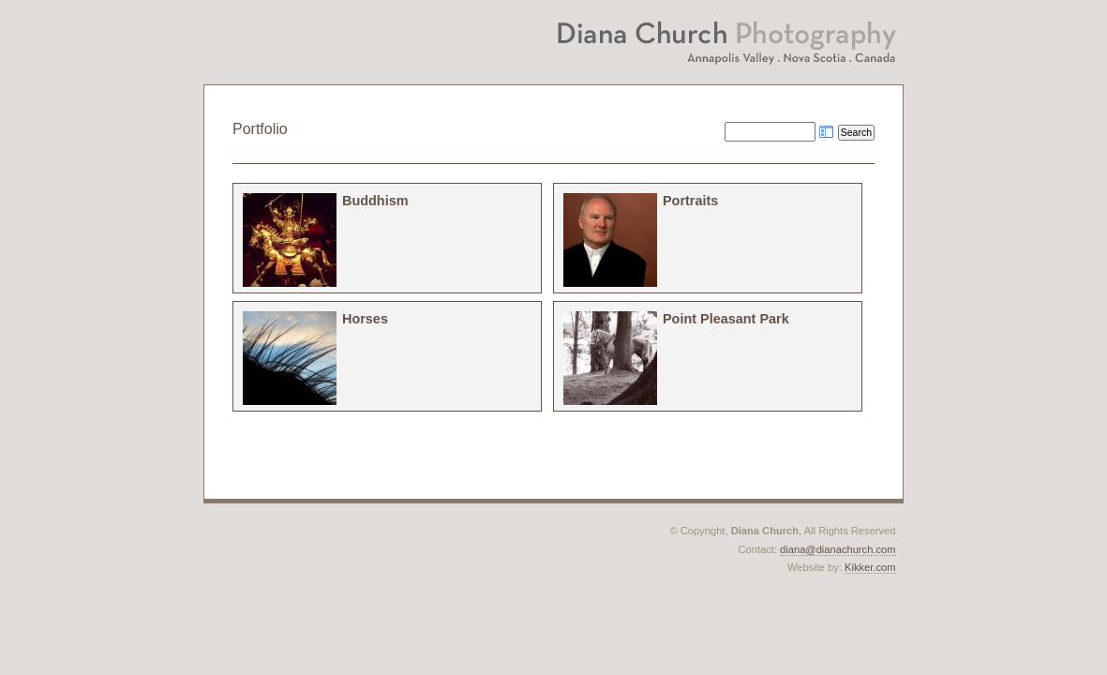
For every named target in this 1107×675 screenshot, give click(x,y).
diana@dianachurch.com (837, 549)
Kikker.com (870, 567)
